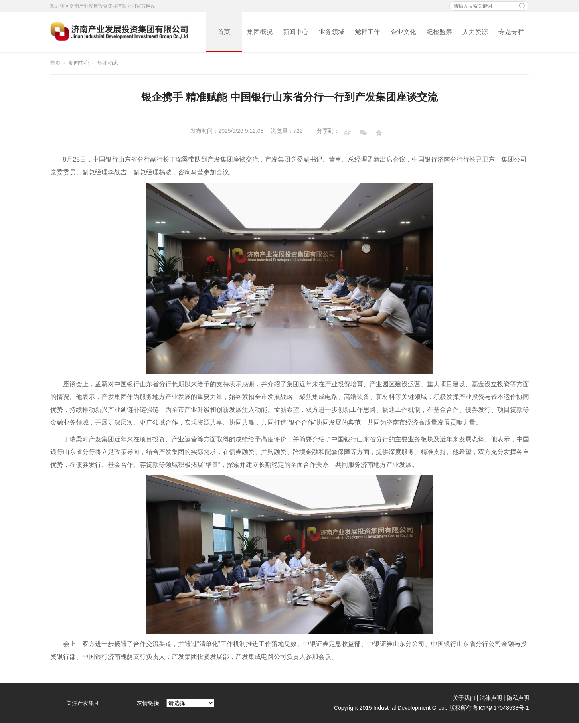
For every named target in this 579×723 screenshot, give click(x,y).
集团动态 (107, 63)
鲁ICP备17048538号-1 (501, 708)
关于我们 (464, 698)
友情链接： (151, 703)
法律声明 (491, 698)
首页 (223, 31)
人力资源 (475, 31)
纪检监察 (439, 31)
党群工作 (367, 31)
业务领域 (331, 31)
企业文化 (403, 31)
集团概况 (260, 31)
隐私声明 (518, 698)
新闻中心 (295, 31)
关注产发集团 (83, 703)
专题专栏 (511, 31)
